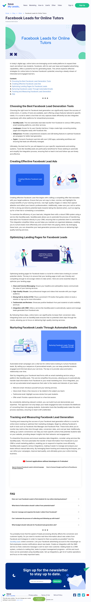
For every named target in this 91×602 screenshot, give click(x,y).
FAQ (13, 94)
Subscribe (57, 581)
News (25, 5)
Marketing (32, 5)
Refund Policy (58, 595)
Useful (47, 5)
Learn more (19, 600)
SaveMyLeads (15, 542)
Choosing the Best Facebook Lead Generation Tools (31, 81)
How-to (40, 5)
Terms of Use (45, 595)
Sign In (70, 5)
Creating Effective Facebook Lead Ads (26, 84)
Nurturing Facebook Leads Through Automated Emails (32, 89)
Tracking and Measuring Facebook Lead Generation (31, 91)
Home (7, 13)
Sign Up (82, 5)
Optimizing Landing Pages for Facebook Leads (29, 86)
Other (54, 5)
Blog (13, 13)
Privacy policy (33, 595)
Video (60, 5)
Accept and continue (39, 599)
